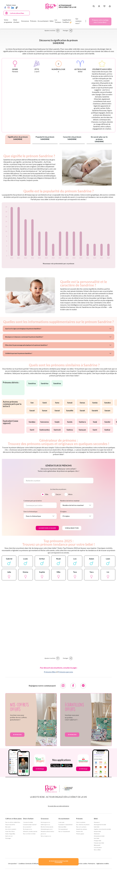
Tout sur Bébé (97, 849)
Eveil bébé (96, 838)
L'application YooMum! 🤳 (67, 21)
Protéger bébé (97, 840)
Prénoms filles (50, 672)
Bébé (96, 819)
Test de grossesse (27, 829)
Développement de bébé (100, 824)
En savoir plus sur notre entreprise (58, 806)
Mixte (70, 494)
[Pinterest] (83, 685)
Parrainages (8, 838)
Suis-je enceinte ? (27, 827)
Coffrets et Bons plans (13, 819)
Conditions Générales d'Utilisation (29, 863)
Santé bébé (96, 827)
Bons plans (8, 827)
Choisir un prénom (80, 822)
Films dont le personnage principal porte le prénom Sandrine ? (26, 345)
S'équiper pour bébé (99, 843)
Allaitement (97, 833)
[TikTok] (17, 7)
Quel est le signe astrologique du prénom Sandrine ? (23, 328)
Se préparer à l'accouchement (65, 824)
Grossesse (45, 819)
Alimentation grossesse (46, 829)
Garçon (58, 494)
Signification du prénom (18, 138)
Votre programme (8, 21)
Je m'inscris (17, 734)
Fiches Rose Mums (10, 831)
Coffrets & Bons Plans (17, 13)
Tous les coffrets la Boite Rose (12, 822)
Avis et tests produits (10, 829)
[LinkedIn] (12, 7)
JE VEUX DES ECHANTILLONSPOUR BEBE (58, 861)
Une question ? (12, 863)
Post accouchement (63, 829)
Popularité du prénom (45, 138)
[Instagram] (9, 7)
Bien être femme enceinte (47, 827)
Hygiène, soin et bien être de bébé (102, 829)
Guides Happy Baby (10, 833)
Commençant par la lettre (33, 501)
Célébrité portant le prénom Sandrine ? (18, 353)
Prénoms (79, 819)
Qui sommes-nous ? (78, 21)
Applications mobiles (102, 863)
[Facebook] (5, 7)
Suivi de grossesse (45, 822)
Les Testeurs (58, 21)
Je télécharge (40, 769)
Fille (46, 494)
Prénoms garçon (80, 833)
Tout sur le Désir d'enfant (29, 833)
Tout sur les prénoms (81, 827)
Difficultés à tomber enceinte (30, 831)
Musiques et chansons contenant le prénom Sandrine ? (24, 337)
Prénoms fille (79, 831)
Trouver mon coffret (10, 824)
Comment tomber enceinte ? (30, 824)
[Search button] (93, 6)
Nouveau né (97, 822)
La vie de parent (98, 847)
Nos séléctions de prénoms (83, 824)
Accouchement (63, 819)
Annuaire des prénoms (81, 829)
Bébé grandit (97, 845)
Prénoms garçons (65, 672)
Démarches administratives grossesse (47, 832)
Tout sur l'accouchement (64, 831)
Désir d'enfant (28, 819)
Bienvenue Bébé (62, 827)
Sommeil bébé (97, 831)
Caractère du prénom (72, 138)
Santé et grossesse (45, 824)
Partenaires (91, 863)
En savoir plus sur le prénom (99, 139)
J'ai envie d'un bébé (28, 822)
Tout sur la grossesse (46, 836)
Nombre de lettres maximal (69, 501)
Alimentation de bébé (99, 836)
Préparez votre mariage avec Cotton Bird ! (100, 21)
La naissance (61, 822)
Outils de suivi (9, 836)
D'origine (63, 511)
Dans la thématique (30, 511)
